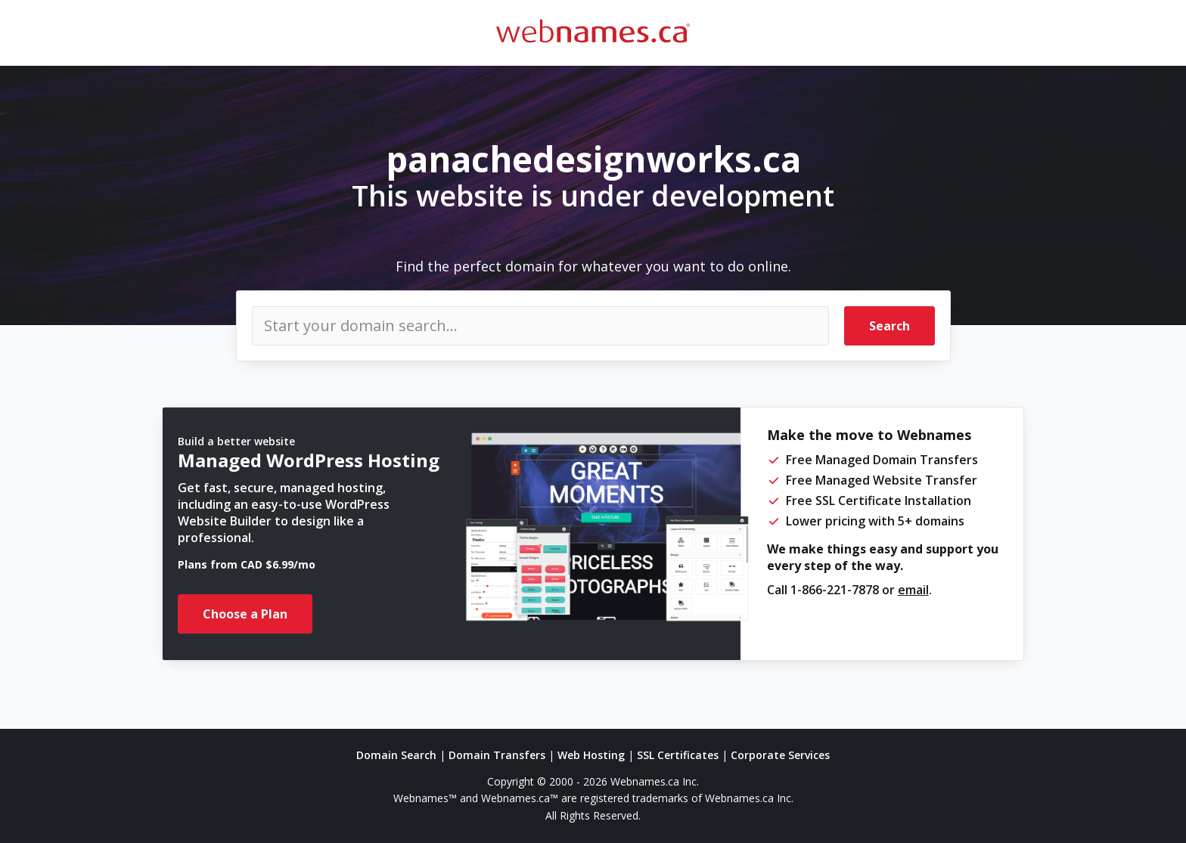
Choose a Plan (245, 614)
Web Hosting (591, 755)
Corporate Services (780, 755)
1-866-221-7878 (834, 589)
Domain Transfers (497, 755)
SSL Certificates (678, 755)
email (913, 589)
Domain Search (396, 755)
